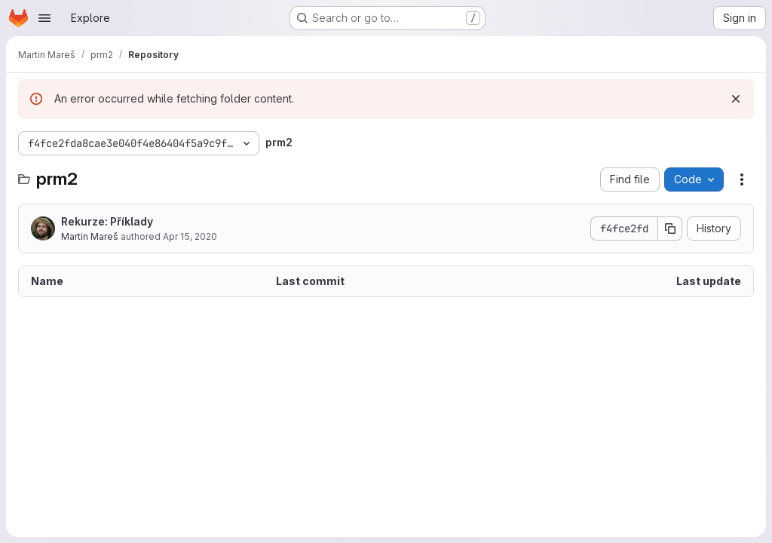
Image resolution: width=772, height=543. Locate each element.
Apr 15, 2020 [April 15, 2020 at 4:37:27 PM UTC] (190, 236)
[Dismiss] (736, 99)
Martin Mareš (89, 236)
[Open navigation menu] (44, 18)
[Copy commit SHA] (670, 228)
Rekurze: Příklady (107, 221)
